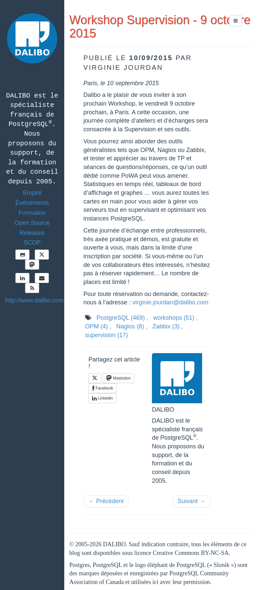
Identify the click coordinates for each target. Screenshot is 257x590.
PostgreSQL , (122, 317)
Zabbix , (167, 326)
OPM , (98, 326)
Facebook (102, 388)
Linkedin (102, 398)
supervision (106, 335)
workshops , (175, 317)
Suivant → (191, 501)
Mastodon (118, 378)
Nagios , (131, 326)
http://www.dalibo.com (34, 300)
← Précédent (105, 501)
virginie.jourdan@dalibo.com (170, 302)
